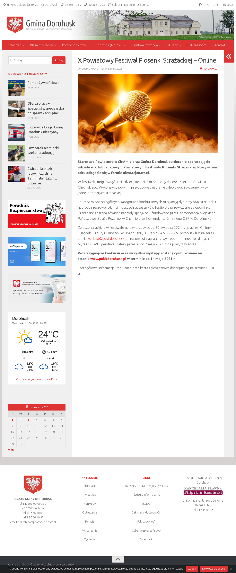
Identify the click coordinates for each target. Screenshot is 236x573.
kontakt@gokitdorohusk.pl (108, 238)
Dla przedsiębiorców (108, 45)
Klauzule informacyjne (146, 494)
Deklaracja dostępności (146, 512)
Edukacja (172, 45)
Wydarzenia (89, 530)
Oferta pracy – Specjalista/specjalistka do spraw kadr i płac (45, 108)
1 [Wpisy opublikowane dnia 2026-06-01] (12, 419)
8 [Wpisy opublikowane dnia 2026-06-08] (12, 426)
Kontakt (220, 45)
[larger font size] (217, 4)
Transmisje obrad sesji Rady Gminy (146, 485)
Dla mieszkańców (42, 45)
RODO (146, 503)
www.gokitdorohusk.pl (108, 259)
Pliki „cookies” (146, 521)
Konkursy (90, 503)
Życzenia (89, 539)
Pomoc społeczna (74, 45)
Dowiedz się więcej (214, 568)
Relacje (89, 521)
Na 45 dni (52, 379)
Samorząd (14, 45)
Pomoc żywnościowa (43, 83)
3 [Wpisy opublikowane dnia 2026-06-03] (28, 419)
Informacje (89, 485)
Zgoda (192, 568)
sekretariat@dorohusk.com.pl (131, 4)
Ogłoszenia (89, 512)
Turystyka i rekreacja (144, 45)
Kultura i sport (196, 45)
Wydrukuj (209, 68)
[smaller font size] (207, 4)
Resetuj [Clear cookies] (228, 4)
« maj (11, 449)
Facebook (146, 539)
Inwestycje (90, 494)
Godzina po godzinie (29, 379)
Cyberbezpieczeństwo (146, 530)
